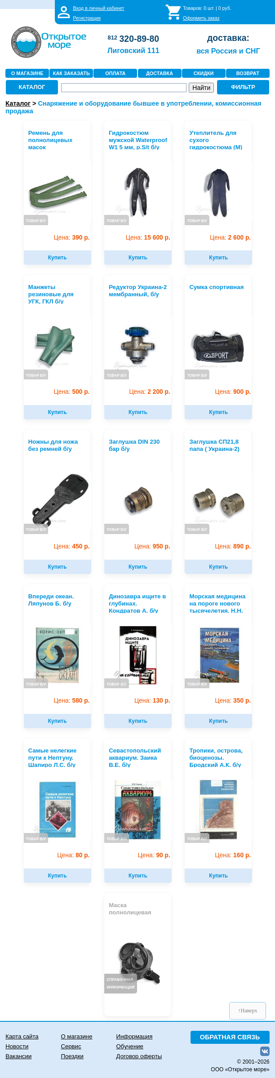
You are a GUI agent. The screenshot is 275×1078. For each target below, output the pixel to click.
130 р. (152, 700)
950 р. (152, 546)
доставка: (228, 38)
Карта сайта (21, 1036)
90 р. (154, 855)
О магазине (76, 1036)
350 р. (233, 700)
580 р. (72, 700)
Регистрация (87, 18)
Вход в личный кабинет (98, 8)
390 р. (72, 237)
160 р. (233, 855)
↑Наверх (247, 1010)
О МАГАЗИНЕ (27, 73)
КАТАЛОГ (31, 87)
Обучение (129, 1046)
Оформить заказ (201, 18)
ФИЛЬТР (243, 87)
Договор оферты (139, 1056)
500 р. (72, 391)
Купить (57, 257)
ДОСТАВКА (159, 73)
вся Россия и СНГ (228, 51)
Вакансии (18, 1056)
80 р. (73, 855)
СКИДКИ (204, 73)
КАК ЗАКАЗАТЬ (71, 73)
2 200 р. (149, 391)
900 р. (233, 391)
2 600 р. (230, 237)
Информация (134, 1036)
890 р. (233, 546)
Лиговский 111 (133, 50)
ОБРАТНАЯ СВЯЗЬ (230, 1037)
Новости (16, 1046)
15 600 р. (148, 237)
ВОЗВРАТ (247, 73)
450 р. (72, 546)
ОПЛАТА (115, 73)
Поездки (72, 1056)
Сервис (71, 1046)
